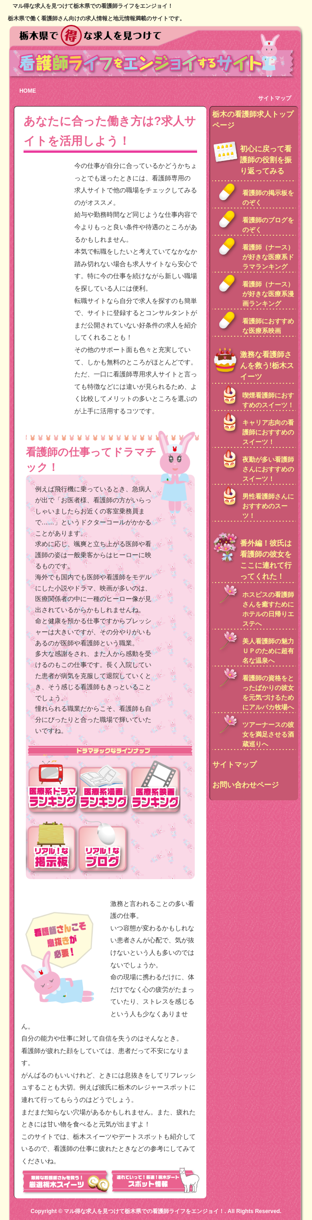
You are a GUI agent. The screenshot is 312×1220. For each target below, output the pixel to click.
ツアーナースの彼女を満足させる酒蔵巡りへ (268, 734)
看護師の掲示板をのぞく (268, 197)
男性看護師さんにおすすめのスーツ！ (268, 506)
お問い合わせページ (245, 785)
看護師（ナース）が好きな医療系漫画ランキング (268, 293)
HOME (27, 91)
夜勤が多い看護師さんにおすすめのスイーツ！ (268, 469)
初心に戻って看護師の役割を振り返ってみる (266, 160)
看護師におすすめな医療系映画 (268, 325)
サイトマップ (274, 98)
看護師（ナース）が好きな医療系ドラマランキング (268, 257)
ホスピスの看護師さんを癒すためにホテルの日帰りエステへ (268, 609)
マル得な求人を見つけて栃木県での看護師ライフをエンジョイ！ (144, 1211)
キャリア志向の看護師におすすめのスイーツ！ (268, 432)
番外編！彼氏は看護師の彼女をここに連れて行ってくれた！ (266, 559)
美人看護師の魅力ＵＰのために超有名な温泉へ (268, 650)
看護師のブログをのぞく (268, 224)
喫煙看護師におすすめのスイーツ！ (268, 400)
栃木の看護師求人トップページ (253, 119)
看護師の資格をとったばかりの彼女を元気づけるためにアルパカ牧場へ (268, 692)
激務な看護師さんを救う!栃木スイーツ (267, 366)
